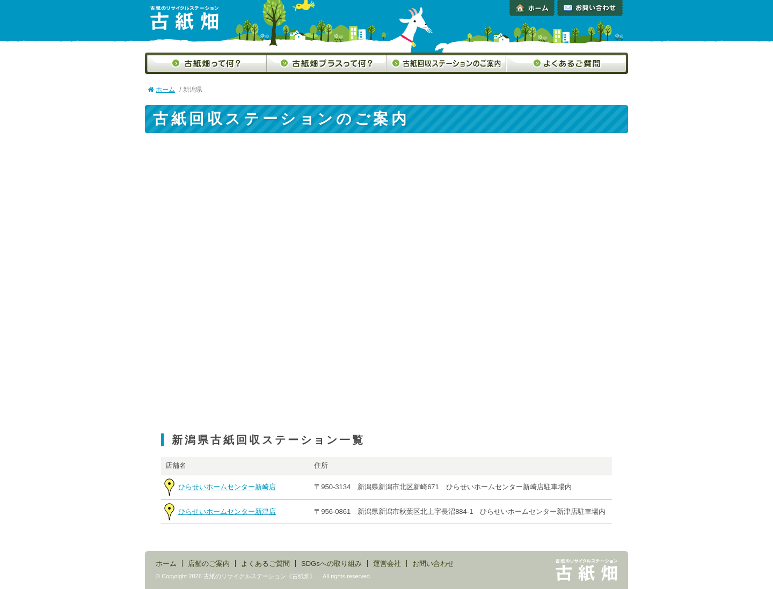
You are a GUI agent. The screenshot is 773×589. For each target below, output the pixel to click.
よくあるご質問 (567, 63)
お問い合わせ (590, 8)
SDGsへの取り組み (331, 563)
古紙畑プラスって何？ (326, 63)
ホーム (532, 8)
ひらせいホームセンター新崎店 (227, 487)
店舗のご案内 (209, 563)
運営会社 (387, 563)
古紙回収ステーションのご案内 (446, 63)
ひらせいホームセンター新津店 (227, 511)
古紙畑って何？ (206, 63)
